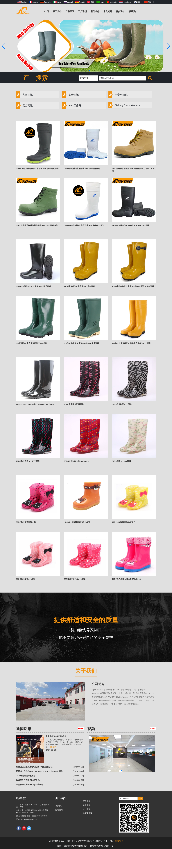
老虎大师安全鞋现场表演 (56, 736)
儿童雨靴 (24, 94)
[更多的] (53, 747)
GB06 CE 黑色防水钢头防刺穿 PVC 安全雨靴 (131, 225)
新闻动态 (95, 11)
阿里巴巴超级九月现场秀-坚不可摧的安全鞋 (34, 767)
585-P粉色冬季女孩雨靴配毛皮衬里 (126, 579)
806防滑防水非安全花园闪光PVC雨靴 (32, 343)
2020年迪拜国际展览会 (25, 776)
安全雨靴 (24, 105)
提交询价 (120, 11)
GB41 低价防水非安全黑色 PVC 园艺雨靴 (33, 286)
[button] (82, 70)
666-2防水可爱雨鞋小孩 (26, 522)
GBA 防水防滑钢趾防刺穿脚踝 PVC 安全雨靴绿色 (37, 225)
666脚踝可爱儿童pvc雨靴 (74, 579)
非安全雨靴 (118, 94)
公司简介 (98, 684)
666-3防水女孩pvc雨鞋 (25, 579)
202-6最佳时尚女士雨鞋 (122, 404)
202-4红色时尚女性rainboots (76, 461)
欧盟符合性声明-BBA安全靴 (28, 780)
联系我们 (133, 11)
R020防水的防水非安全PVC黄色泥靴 (79, 286)
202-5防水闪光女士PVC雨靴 (28, 461)
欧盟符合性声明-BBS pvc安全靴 (29, 784)
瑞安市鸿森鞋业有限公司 (102, 846)
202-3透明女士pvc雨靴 (121, 461)
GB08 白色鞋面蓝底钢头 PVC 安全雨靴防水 (82, 168)
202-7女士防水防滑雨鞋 (74, 404)
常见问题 (107, 11)
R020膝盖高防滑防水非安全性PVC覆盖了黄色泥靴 (133, 286)
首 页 (46, 11)
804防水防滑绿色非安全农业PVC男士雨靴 (81, 343)
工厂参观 (82, 11)
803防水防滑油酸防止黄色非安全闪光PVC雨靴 (131, 343)
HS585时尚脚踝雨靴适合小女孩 (77, 522)
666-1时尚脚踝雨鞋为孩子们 (123, 522)
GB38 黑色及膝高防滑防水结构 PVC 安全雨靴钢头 (37, 168)
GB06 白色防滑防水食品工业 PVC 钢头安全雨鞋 (84, 225)
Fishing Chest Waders (124, 105)
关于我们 (57, 11)
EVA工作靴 (71, 105)
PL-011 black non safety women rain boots (35, 404)
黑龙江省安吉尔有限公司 (75, 846)
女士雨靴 (70, 94)
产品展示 (70, 11)
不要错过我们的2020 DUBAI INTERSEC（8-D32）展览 (39, 771)
